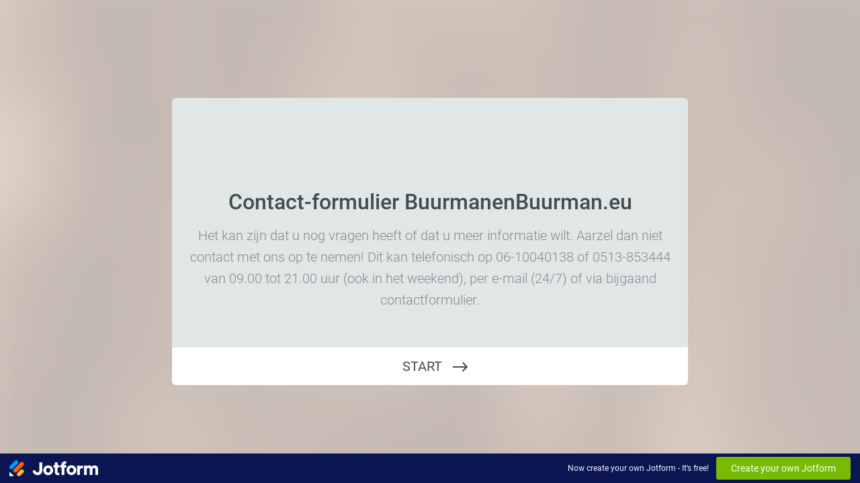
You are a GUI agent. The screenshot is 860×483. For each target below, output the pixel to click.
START (422, 366)
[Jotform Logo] (53, 468)
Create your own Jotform (783, 468)
